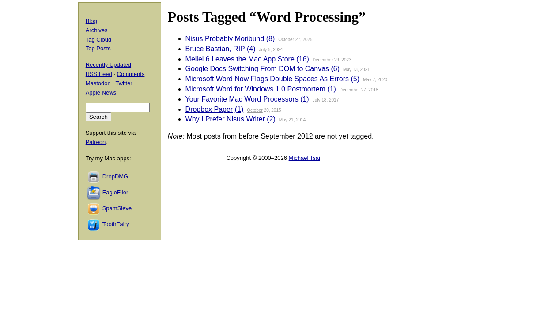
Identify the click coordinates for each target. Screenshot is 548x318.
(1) (331, 89)
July (263, 49)
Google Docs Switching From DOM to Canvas (257, 68)
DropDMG (115, 176)
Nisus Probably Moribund (225, 38)
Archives (97, 30)
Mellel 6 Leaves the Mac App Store (240, 59)
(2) (271, 119)
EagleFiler (115, 192)
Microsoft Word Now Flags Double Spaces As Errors (267, 79)
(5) (355, 79)
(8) (270, 38)
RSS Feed (99, 74)
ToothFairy (115, 224)
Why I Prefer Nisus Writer (225, 119)
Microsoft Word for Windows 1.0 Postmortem (255, 89)
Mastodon (98, 83)
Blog (91, 21)
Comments (131, 74)
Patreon (96, 142)
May (347, 69)
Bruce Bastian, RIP (215, 49)
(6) (335, 68)
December (323, 59)
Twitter (123, 83)
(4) (251, 49)
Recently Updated (108, 64)
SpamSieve (117, 208)
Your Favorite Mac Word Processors (242, 99)
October (286, 39)
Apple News (101, 92)
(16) (302, 59)
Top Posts (98, 48)
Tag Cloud (99, 39)
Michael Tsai (304, 158)
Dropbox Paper (209, 109)
